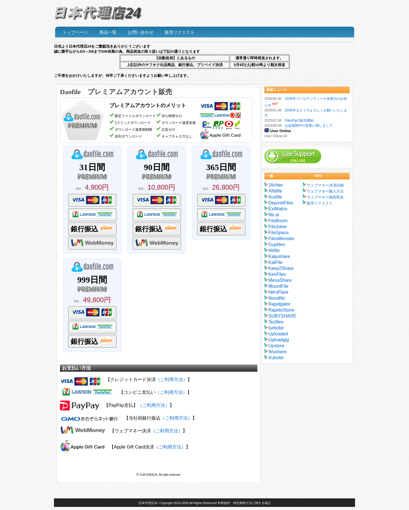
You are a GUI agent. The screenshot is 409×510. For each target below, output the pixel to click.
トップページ (75, 32)
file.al (273, 214)
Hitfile (274, 250)
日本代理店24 (147, 503)
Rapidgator (279, 304)
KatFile (275, 262)
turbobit (275, 327)
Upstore (276, 345)
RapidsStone (281, 310)
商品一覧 (107, 32)
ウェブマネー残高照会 (325, 197)
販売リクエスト (180, 32)
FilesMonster (281, 238)
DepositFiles (280, 202)
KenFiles (277, 274)
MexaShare (280, 280)
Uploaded (278, 333)
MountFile (278, 286)
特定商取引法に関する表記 (252, 503)
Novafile (276, 298)
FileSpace (278, 232)
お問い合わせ (140, 32)
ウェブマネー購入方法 (325, 191)
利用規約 (224, 503)
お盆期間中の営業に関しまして (309, 126)
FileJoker (277, 226)
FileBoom (278, 220)
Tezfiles (275, 321)
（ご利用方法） (171, 379)
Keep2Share (281, 268)
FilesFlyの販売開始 (299, 120)
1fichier (275, 185)
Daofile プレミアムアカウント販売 (116, 92)
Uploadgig (278, 339)
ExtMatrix (277, 208)
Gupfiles (276, 244)
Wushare (277, 351)
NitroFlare (278, 292)
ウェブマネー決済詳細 (325, 185)
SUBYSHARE (282, 316)
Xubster (276, 357)
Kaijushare (279, 256)
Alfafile (275, 191)
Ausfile (275, 196)
